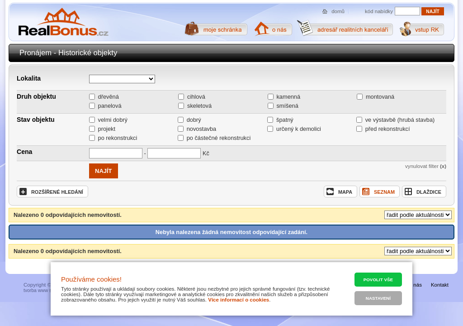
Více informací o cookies (238, 299)
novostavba (201, 128)
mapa (339, 191)
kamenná (288, 96)
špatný (284, 119)
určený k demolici (298, 128)
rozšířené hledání (51, 191)
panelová (110, 105)
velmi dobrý (113, 119)
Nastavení (378, 298)
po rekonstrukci (117, 137)
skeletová (199, 105)
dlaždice (423, 191)
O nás (415, 285)
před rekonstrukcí (387, 128)
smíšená (287, 105)
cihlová (196, 96)
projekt (106, 128)
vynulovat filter (425, 166)
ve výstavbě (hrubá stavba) (400, 119)
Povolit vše (378, 279)
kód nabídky (379, 11)
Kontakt (440, 285)
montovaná (380, 96)
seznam (378, 191)
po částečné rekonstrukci (219, 137)
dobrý (194, 119)
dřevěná (108, 96)
